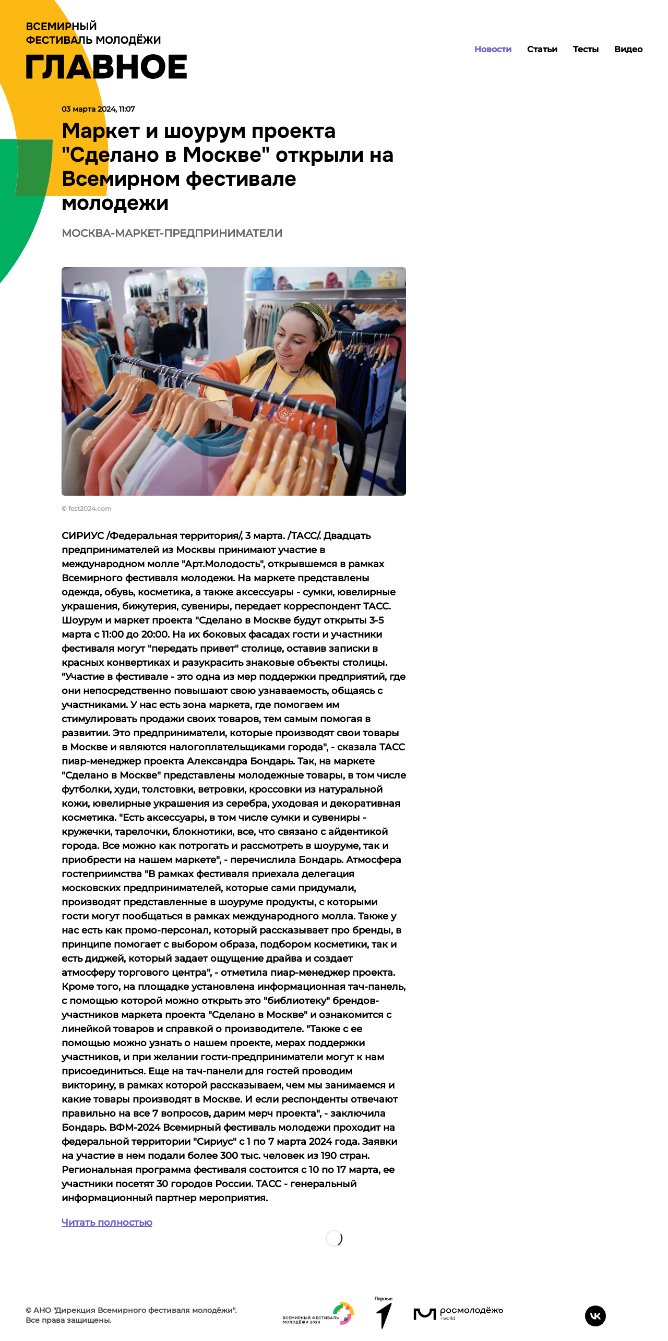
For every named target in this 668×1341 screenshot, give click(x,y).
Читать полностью (107, 1222)
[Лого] (106, 49)
